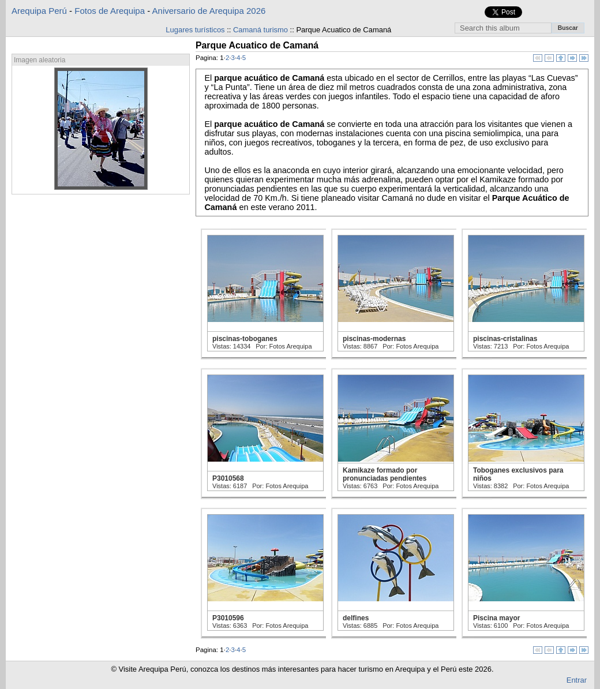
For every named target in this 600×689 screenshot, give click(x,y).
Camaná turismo (260, 29)
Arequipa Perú (39, 11)
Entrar (577, 680)
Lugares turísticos (195, 29)
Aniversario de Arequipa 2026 (209, 11)
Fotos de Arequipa (109, 11)
